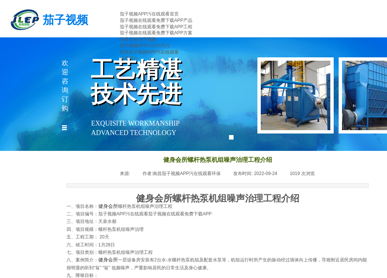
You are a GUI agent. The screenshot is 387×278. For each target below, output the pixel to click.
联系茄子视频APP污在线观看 (149, 52)
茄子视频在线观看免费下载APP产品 (156, 20)
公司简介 (129, 58)
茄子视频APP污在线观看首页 (149, 14)
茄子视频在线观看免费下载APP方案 (156, 32)
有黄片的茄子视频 (138, 39)
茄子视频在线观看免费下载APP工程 (156, 26)
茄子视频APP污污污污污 (145, 45)
